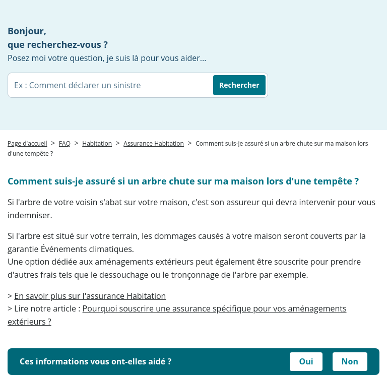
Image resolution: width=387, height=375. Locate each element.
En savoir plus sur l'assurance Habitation (90, 295)
